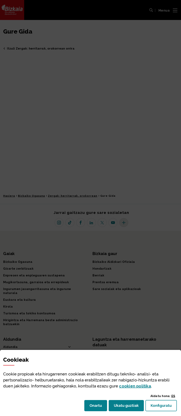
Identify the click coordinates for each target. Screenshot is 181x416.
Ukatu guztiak (127, 406)
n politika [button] (135, 386)
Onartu (98, 406)
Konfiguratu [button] (164, 406)
